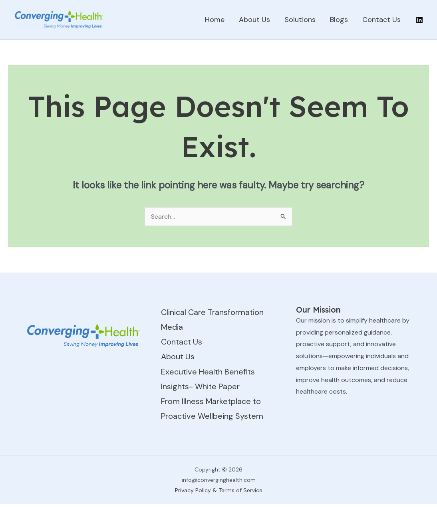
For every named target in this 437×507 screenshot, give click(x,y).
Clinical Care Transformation (212, 312)
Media (172, 327)
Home (214, 19)
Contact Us (381, 19)
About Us (254, 19)
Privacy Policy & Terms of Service (218, 490)
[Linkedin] (419, 20)
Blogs (339, 19)
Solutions (300, 19)
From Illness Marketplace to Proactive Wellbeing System (212, 408)
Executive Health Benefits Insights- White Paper (208, 379)
